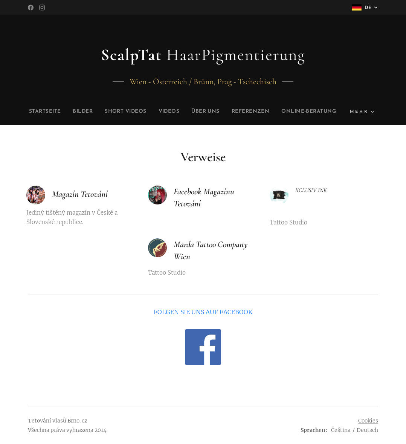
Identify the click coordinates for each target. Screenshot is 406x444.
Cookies (368, 420)
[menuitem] (68, 111)
